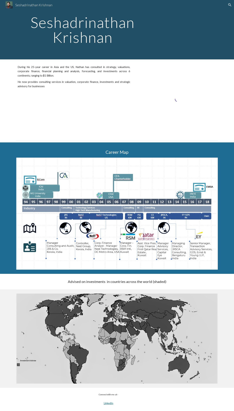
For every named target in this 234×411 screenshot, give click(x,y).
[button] (230, 5)
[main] (82, 29)
